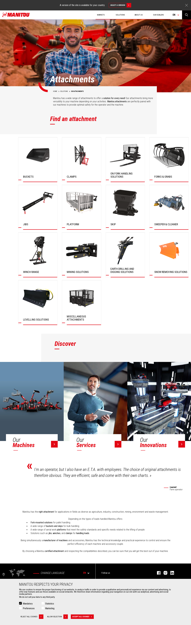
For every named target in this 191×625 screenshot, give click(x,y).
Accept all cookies (83, 616)
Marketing (49, 608)
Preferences (29, 608)
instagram (164, 573)
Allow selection (57, 616)
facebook (157, 573)
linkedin (170, 573)
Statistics (49, 603)
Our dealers (158, 15)
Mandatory (28, 603)
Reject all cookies (32, 616)
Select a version (120, 5)
